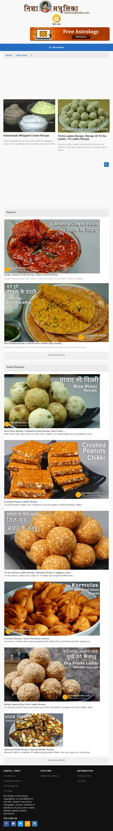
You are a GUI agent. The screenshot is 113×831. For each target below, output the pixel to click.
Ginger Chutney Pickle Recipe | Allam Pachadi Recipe (31, 275)
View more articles (56, 355)
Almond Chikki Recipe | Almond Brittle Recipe (29, 749)
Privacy (81, 781)
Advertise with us (13, 781)
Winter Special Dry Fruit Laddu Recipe (25, 704)
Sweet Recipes (15, 367)
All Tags (8, 791)
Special (10, 212)
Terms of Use (84, 776)
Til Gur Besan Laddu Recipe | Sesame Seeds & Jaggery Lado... (38, 572)
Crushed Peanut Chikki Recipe (20, 501)
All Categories (11, 786)
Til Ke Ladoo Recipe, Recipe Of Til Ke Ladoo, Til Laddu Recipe (82, 137)
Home (9, 55)
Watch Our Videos (50, 776)
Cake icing (21, 55)
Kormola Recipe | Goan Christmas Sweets (26, 638)
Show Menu (56, 47)
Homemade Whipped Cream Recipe (26, 135)
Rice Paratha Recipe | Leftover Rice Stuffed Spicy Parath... (33, 343)
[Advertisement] (56, 80)
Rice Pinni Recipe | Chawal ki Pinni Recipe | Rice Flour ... (35, 431)
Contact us (10, 776)
